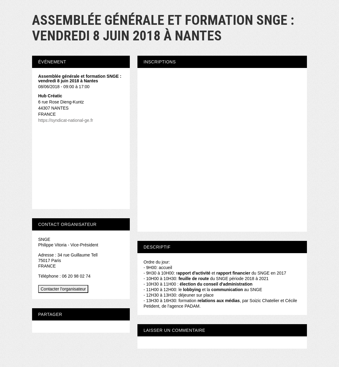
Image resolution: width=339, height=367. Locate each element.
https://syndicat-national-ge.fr (65, 120)
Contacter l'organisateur (63, 288)
